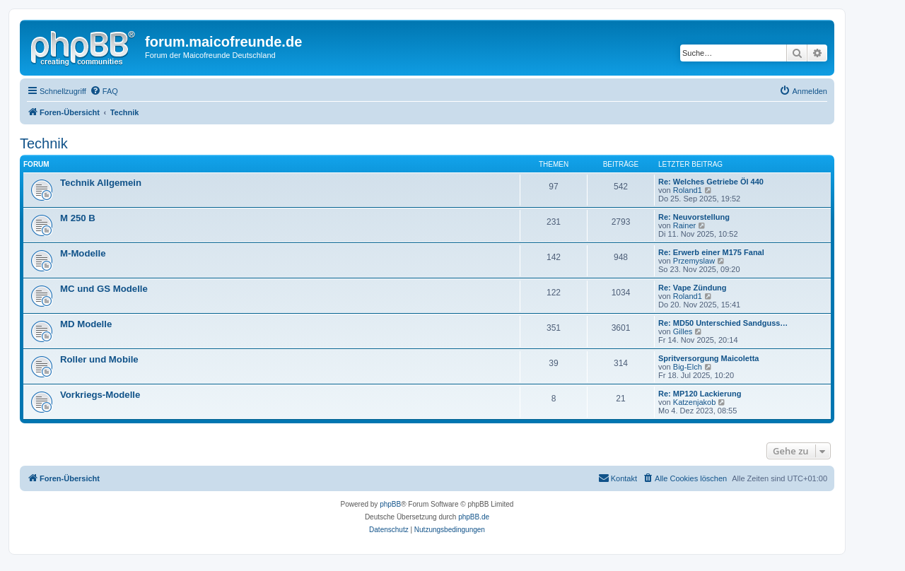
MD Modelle (86, 324)
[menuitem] (104, 91)
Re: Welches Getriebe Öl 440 (711, 181)
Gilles (683, 331)
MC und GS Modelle (104, 288)
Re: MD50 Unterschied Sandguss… (723, 323)
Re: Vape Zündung (692, 287)
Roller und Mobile (99, 359)
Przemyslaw (694, 261)
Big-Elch (687, 367)
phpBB (390, 504)
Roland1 (687, 190)
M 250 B (77, 218)
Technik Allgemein (100, 182)
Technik (44, 143)
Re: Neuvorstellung (694, 217)
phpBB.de (473, 517)
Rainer (684, 225)
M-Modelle (82, 253)
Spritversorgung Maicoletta (708, 358)
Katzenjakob (694, 402)
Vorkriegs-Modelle (100, 394)
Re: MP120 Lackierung (699, 393)
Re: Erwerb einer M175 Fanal (711, 252)
